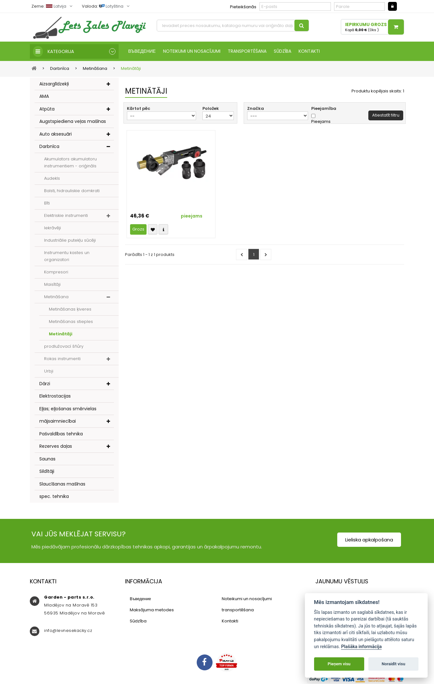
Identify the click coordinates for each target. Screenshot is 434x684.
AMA (44, 96)
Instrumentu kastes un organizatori (66, 256)
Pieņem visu (339, 663)
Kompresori (56, 272)
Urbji (48, 371)
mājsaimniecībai (57, 421)
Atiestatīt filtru (385, 115)
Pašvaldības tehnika (61, 434)
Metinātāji (60, 334)
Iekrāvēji (52, 228)
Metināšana (56, 297)
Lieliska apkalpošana (369, 539)
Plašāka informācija (361, 646)
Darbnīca (49, 146)
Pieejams (321, 121)
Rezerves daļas (55, 446)
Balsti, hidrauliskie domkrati (72, 191)
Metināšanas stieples (71, 322)
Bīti (47, 203)
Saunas (47, 459)
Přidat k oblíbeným (152, 229)
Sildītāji (46, 471)
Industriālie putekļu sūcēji (70, 240)
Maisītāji (52, 284)
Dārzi (44, 383)
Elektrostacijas (55, 396)
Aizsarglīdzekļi (54, 84)
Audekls (52, 178)
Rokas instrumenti (62, 359)
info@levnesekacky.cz (68, 630)
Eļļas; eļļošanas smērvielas (67, 409)
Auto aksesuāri (55, 134)
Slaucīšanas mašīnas (62, 484)
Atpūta (47, 109)
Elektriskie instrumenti (66, 215)
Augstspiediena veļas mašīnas (72, 121)
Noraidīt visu (393, 663)
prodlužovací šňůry (63, 346)
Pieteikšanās (243, 7)
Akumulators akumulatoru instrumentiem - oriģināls (70, 162)
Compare (163, 229)
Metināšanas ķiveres (70, 309)
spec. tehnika (54, 496)
